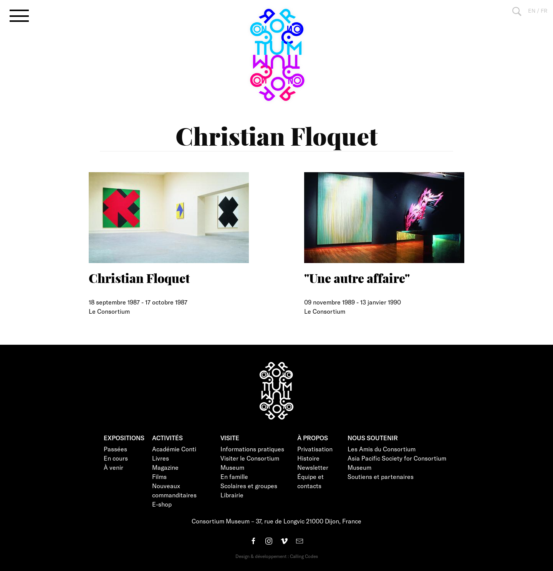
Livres (160, 458)
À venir (113, 467)
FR (544, 10)
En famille (234, 476)
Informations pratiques (252, 449)
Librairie (231, 495)
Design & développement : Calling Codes (276, 556)
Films (159, 476)
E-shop (162, 504)
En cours (116, 458)
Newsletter (312, 467)
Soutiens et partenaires (381, 476)
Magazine (165, 467)
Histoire (308, 458)
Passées (115, 449)
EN (531, 10)
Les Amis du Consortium (382, 449)
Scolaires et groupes (248, 485)
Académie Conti (174, 449)
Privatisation (315, 449)
